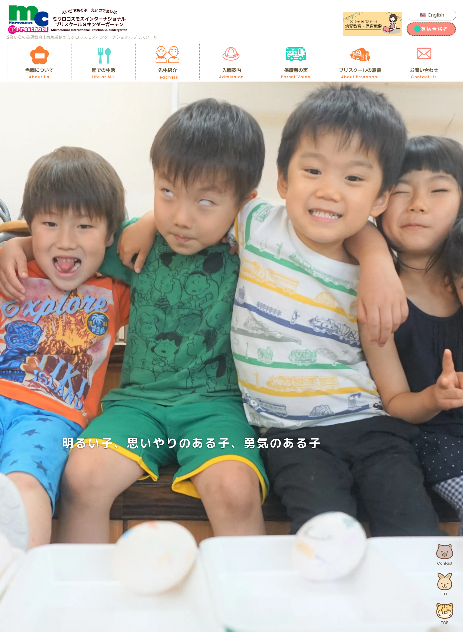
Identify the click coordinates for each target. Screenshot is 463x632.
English (436, 15)
